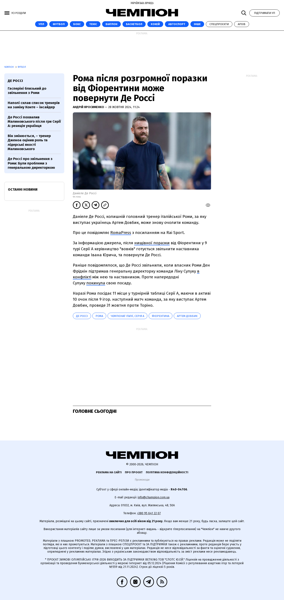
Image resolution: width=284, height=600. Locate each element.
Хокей (155, 24)
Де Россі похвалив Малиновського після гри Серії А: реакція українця (34, 121)
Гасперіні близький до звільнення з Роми (27, 90)
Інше (197, 24)
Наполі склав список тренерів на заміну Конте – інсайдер (34, 105)
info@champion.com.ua (153, 497)
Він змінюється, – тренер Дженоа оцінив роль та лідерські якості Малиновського (29, 142)
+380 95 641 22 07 (149, 513)
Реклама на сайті (109, 472)
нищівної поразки (152, 242)
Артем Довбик (187, 316)
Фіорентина (160, 316)
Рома (99, 316)
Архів (241, 24)
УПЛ (41, 24)
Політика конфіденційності (167, 472)
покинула (95, 282)
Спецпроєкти (219, 24)
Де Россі (82, 316)
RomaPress (120, 232)
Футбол (59, 24)
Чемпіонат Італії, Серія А (127, 316)
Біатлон (111, 24)
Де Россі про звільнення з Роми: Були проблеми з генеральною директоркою (31, 163)
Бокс (77, 24)
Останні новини (22, 189)
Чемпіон (9, 67)
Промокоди (142, 479)
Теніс (93, 24)
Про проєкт (134, 472)
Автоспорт (176, 24)
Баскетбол (134, 24)
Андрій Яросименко (89, 107)
